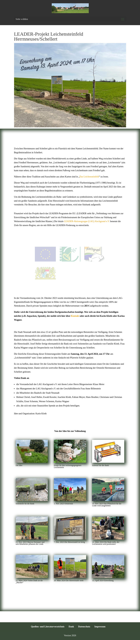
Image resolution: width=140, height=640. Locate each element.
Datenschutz (84, 626)
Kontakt (75, 316)
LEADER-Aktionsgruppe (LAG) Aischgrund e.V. (87, 221)
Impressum (99, 626)
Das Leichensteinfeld (89, 176)
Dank (71, 626)
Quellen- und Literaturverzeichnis (48, 626)
